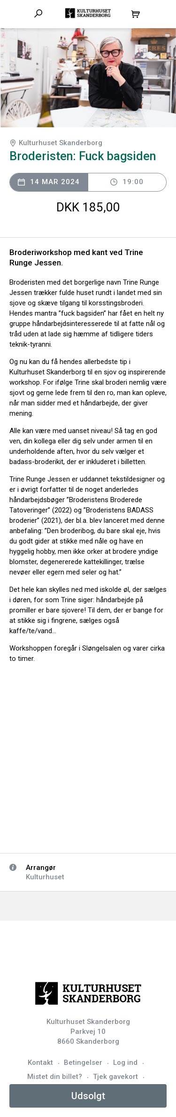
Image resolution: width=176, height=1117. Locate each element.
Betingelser (83, 1062)
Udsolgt (88, 1095)
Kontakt (40, 1062)
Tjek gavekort (115, 1076)
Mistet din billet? (54, 1076)
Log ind (125, 1062)
